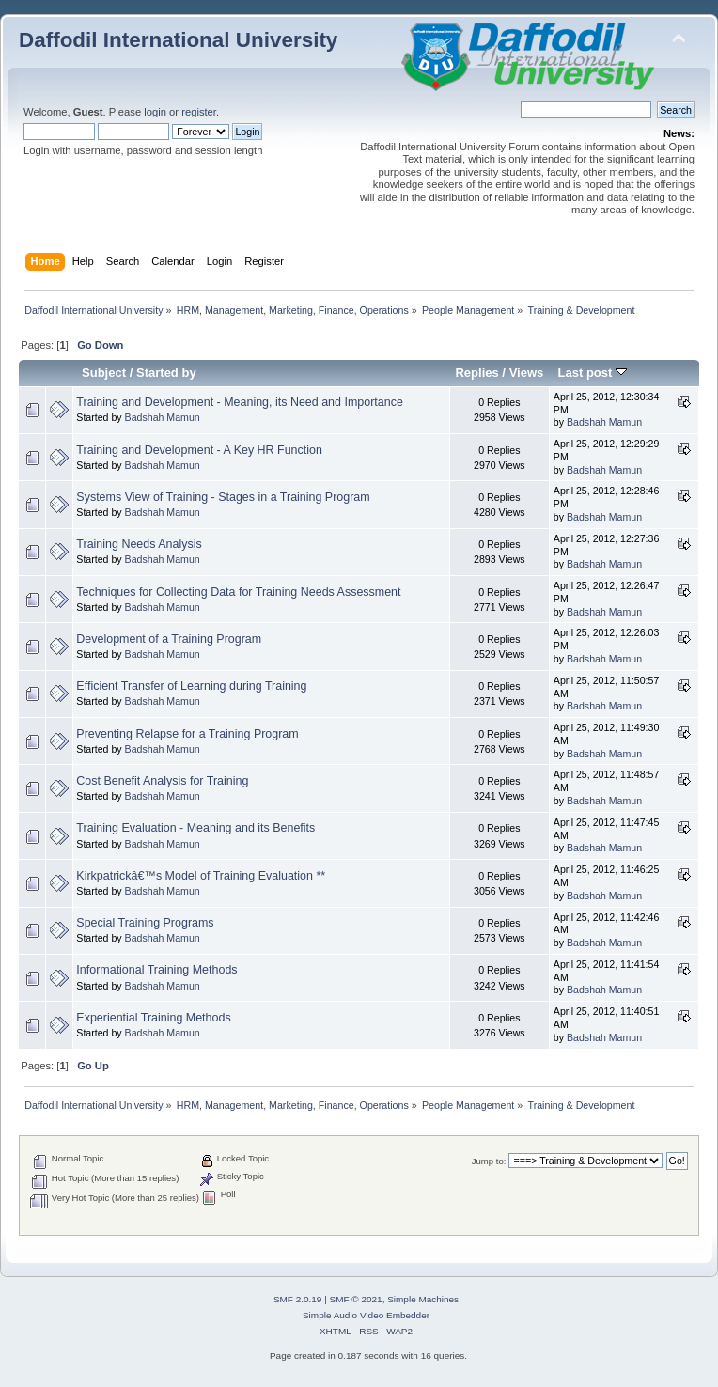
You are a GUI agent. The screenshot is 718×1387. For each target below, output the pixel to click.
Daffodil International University (178, 40)
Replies (476, 373)
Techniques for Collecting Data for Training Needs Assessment (238, 592)
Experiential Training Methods (153, 1017)
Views (526, 373)
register (198, 111)
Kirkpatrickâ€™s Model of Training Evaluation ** (200, 875)
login (155, 111)
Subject (104, 373)
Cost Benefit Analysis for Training (162, 780)
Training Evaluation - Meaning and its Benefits (195, 827)
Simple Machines (423, 1299)
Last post (592, 373)
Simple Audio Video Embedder (366, 1315)
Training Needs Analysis (138, 544)
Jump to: (489, 1161)
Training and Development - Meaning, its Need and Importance (239, 402)
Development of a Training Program (168, 639)
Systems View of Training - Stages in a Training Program (222, 497)
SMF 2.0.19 (297, 1299)
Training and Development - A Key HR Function (199, 450)
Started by (166, 373)
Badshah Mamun (162, 417)
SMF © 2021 (356, 1299)
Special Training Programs (144, 922)
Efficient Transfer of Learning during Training (191, 686)
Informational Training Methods (156, 969)
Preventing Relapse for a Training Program (187, 733)
